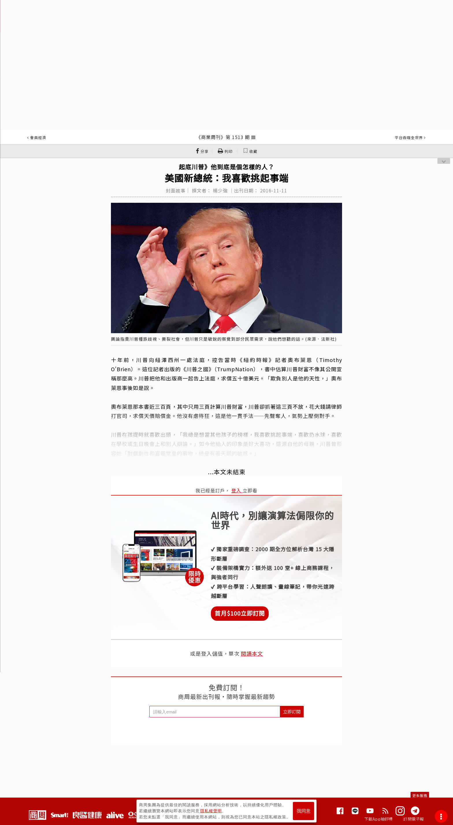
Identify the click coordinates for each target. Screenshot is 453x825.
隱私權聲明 (211, 811)
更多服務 (419, 795)
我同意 (304, 811)
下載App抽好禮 (378, 819)
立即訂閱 (291, 711)
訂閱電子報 (413, 819)
